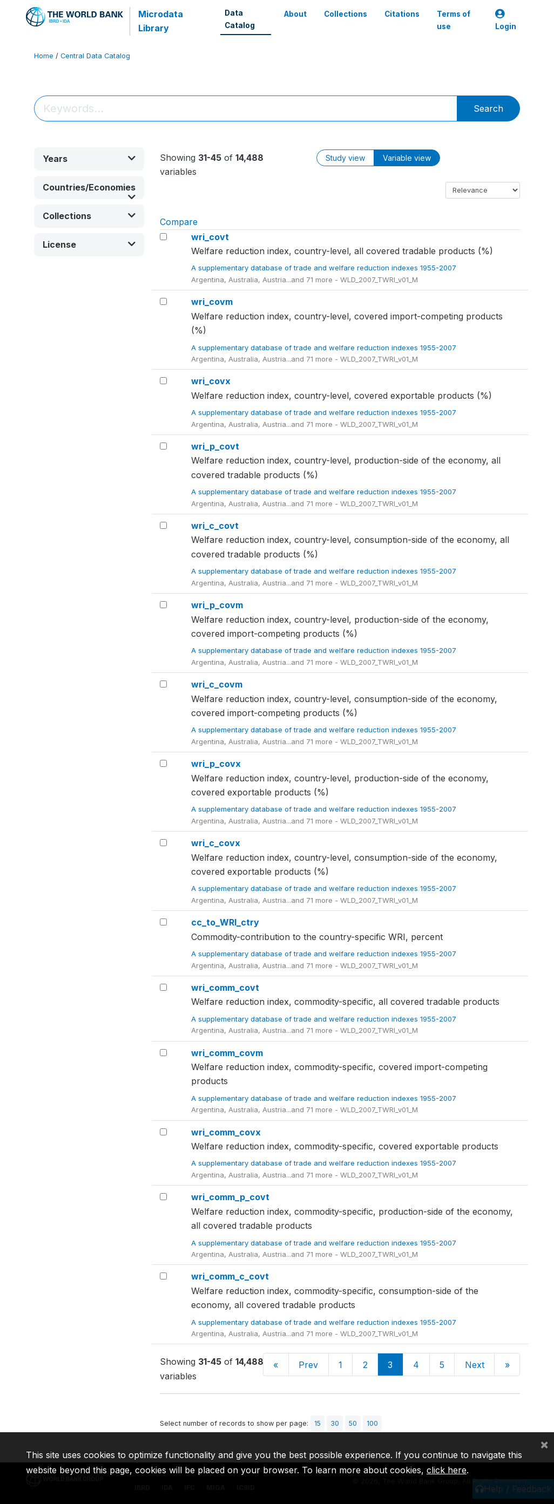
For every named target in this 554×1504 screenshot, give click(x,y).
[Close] (544, 1444)
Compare (179, 221)
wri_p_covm (217, 605)
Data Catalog (240, 19)
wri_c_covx (215, 843)
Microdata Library (160, 21)
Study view (345, 157)
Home (43, 56)
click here (447, 1470)
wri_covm (212, 301)
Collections (345, 14)
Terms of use (453, 20)
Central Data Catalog (95, 56)
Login (505, 20)
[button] (89, 159)
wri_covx (211, 381)
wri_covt (210, 237)
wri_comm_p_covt (230, 1197)
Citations (402, 14)
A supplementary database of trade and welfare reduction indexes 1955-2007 (324, 267)
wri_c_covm (216, 684)
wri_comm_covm (227, 1052)
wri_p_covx (216, 763)
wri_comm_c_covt (230, 1276)
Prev (308, 1364)
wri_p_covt (215, 446)
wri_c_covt (215, 525)
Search (488, 108)
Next (474, 1364)
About (295, 14)
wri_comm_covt (225, 987)
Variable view (407, 157)
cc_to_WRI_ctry (225, 922)
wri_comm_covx (226, 1132)
